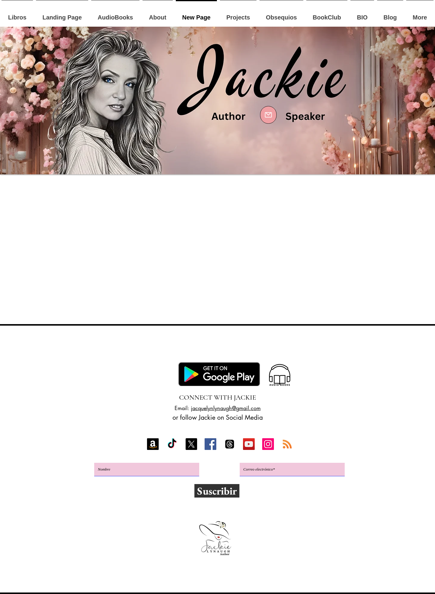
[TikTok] (172, 444)
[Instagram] (268, 444)
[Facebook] (210, 444)
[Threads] (230, 444)
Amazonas (102, 348)
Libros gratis (333, 348)
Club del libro (219, 359)
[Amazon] (153, 444)
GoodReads (285, 348)
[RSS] (287, 444)
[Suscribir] (216, 491)
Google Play (175, 348)
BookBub (244, 348)
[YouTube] (249, 444)
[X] (191, 444)
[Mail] (268, 115)
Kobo (134, 348)
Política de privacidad (216, 581)
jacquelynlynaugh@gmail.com (226, 408)
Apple (212, 348)
